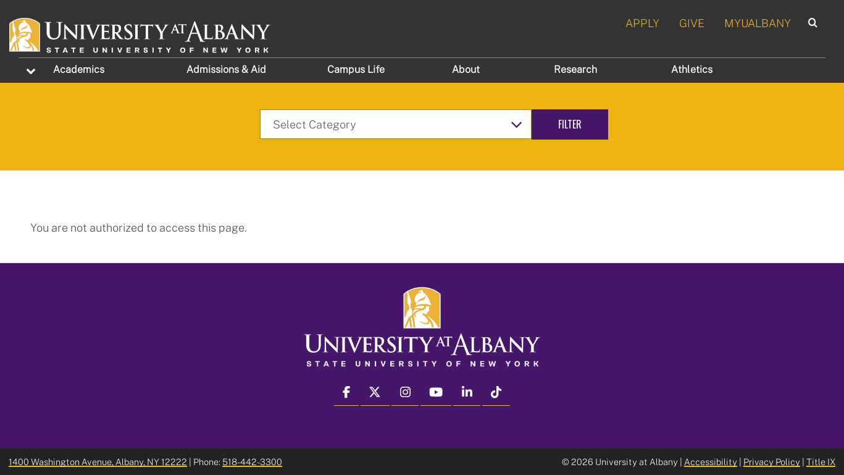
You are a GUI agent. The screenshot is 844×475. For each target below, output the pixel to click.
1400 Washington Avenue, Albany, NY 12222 (98, 461)
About (466, 69)
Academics (78, 69)
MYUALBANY (757, 23)
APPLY (642, 23)
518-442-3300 (252, 461)
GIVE (691, 23)
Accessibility (710, 461)
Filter (570, 124)
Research (575, 69)
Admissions (226, 69)
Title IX (820, 461)
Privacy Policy (771, 461)
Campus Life (356, 69)
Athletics (691, 69)
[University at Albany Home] (140, 33)
